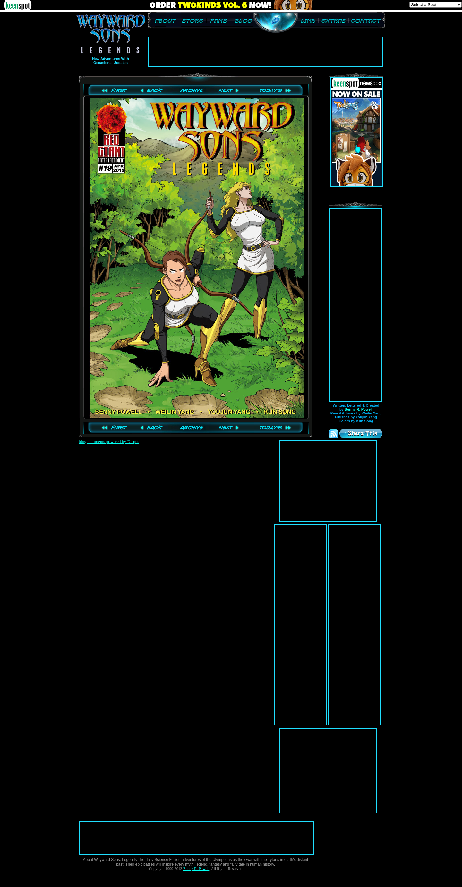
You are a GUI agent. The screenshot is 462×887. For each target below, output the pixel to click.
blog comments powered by (109, 441)
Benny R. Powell (358, 409)
